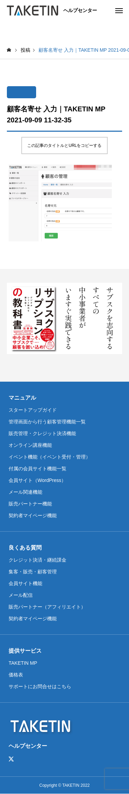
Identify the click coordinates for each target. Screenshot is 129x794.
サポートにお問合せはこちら (40, 686)
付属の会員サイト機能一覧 (37, 468)
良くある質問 (25, 548)
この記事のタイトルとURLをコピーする (64, 145)
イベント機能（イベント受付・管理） (49, 457)
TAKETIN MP (23, 663)
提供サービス (25, 651)
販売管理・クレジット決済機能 (42, 433)
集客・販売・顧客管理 (33, 571)
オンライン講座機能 (30, 445)
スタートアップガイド (33, 410)
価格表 (16, 674)
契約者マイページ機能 (33, 515)
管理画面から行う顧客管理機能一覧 (47, 421)
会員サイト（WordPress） (37, 480)
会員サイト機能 (25, 583)
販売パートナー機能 (30, 503)
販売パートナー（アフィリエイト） (47, 607)
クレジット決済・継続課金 (37, 560)
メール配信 (21, 595)
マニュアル (22, 398)
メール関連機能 (25, 492)
